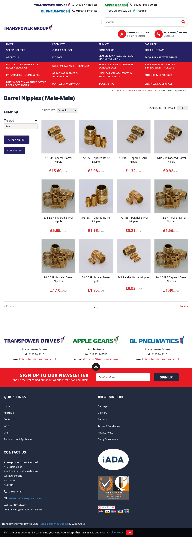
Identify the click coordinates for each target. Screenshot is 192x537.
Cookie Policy (115, 532)
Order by (48, 110)
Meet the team (154, 50)
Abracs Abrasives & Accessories (65, 75)
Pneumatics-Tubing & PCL (23, 75)
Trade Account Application (18, 439)
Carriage (151, 44)
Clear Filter (14, 150)
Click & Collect (62, 50)
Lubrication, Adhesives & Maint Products (115, 75)
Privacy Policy (105, 432)
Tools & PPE (106, 83)
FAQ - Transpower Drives (161, 57)
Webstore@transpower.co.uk (39, 359)
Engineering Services (158, 83)
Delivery (102, 412)
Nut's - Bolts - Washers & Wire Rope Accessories (26, 83)
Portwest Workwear (66, 83)
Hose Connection (148, 90)
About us (12, 57)
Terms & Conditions (109, 426)
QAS (6, 432)
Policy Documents (108, 439)
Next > (184, 306)
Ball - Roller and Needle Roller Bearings (22, 66)
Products (58, 44)
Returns (102, 419)
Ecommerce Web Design (54, 523)
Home (10, 44)
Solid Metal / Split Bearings (71, 66)
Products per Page (161, 107)
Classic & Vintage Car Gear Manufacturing (116, 57)
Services (104, 44)
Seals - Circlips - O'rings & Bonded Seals (116, 66)
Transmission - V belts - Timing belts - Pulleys (160, 66)
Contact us (106, 50)
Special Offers (15, 50)
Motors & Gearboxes (158, 75)
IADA (6, 426)
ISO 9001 (57, 57)
